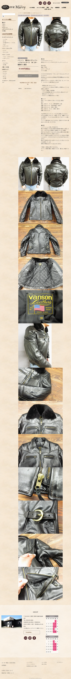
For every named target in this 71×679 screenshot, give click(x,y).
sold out (28, 76)
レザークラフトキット (7, 29)
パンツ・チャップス (7, 48)
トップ (19, 12)
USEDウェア (5, 69)
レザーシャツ (6, 58)
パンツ (4, 50)
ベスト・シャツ (6, 54)
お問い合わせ (47, 9)
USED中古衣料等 (26, 12)
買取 (48, 7)
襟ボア (3, 22)
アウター (5, 71)
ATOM (45, 664)
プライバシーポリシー (31, 664)
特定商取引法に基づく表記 (32, 666)
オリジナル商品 (41, 7)
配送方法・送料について (8, 673)
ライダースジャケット (7, 37)
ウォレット (5, 27)
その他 (3, 30)
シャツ (4, 75)
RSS (42, 664)
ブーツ (3, 60)
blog (52, 7)
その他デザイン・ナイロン (9, 43)
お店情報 (64, 7)
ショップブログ (29, 662)
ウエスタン (5, 63)
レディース (5, 46)
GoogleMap (28, 632)
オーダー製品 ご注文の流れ (8, 662)
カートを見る (44, 662)
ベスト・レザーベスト (8, 56)
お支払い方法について (7, 670)
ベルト (3, 26)
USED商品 (32, 7)
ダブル (4, 41)
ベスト (3, 24)
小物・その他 (5, 67)
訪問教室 (4, 665)
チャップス (5, 52)
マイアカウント (60, 662)
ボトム (4, 76)
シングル (5, 39)
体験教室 (57, 7)
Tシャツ (5, 73)
